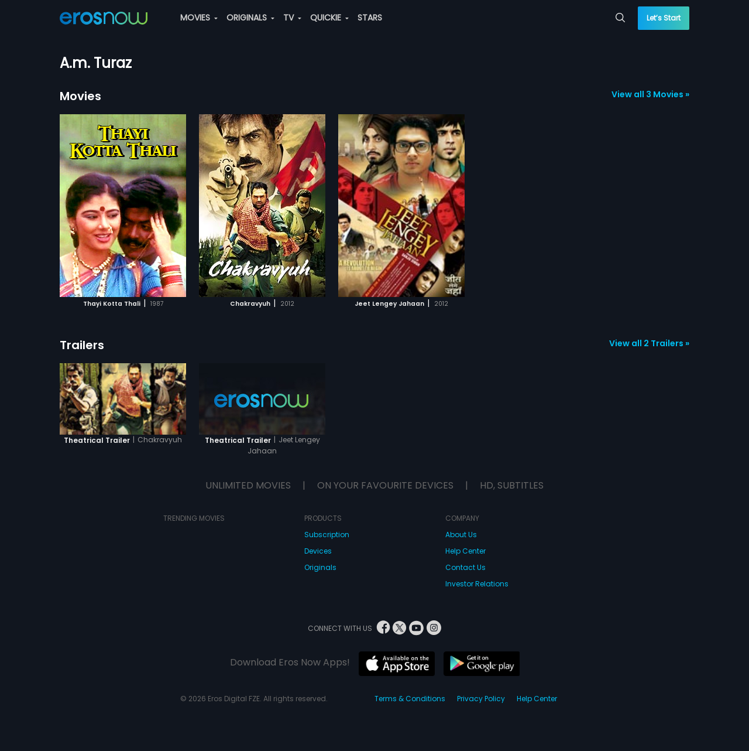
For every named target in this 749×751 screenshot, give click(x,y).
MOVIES (199, 17)
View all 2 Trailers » (649, 343)
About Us (461, 535)
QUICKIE (329, 17)
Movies (80, 96)
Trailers (82, 345)
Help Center (465, 551)
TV (292, 17)
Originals (320, 567)
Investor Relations (477, 584)
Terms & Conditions (409, 699)
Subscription (326, 535)
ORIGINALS (250, 17)
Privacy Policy (481, 699)
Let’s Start (664, 18)
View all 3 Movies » (650, 94)
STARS (370, 17)
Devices (318, 551)
